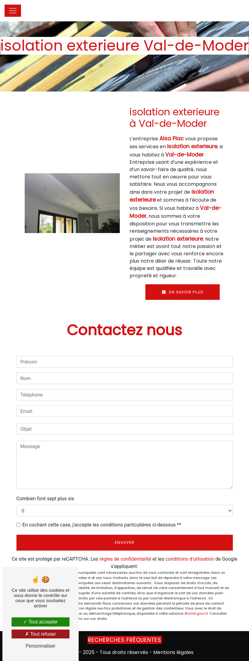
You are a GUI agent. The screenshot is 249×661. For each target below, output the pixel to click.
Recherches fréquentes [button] (124, 640)
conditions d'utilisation (189, 559)
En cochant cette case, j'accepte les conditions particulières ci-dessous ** (102, 525)
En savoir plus (182, 292)
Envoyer (124, 542)
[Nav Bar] (13, 11)
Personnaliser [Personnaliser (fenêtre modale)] (40, 645)
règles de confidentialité (125, 559)
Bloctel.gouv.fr (196, 613)
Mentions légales (173, 652)
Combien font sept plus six (45, 498)
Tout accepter (40, 621)
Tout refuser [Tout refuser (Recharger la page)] (40, 634)
